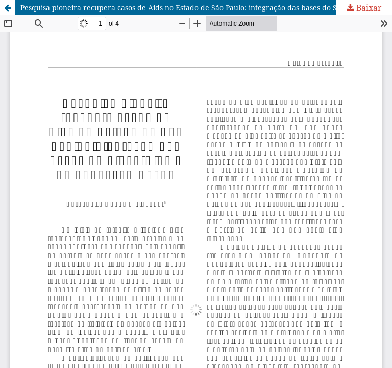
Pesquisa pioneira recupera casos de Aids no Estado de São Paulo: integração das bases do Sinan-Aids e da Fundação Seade (206, 7)
